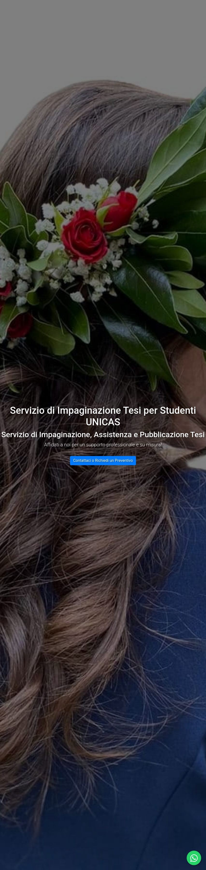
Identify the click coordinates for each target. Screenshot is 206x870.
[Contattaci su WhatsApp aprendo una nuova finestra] (194, 858)
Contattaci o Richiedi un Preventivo (103, 460)
